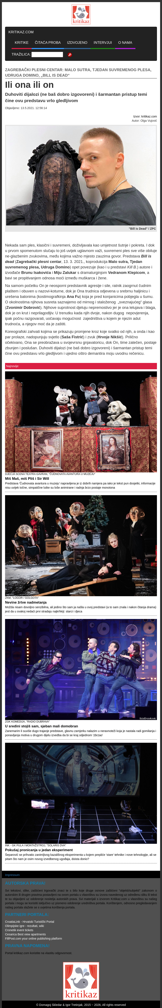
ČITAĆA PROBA (48, 43)
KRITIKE (21, 43)
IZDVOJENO (77, 43)
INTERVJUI (103, 43)
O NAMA (125, 43)
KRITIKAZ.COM (21, 32)
